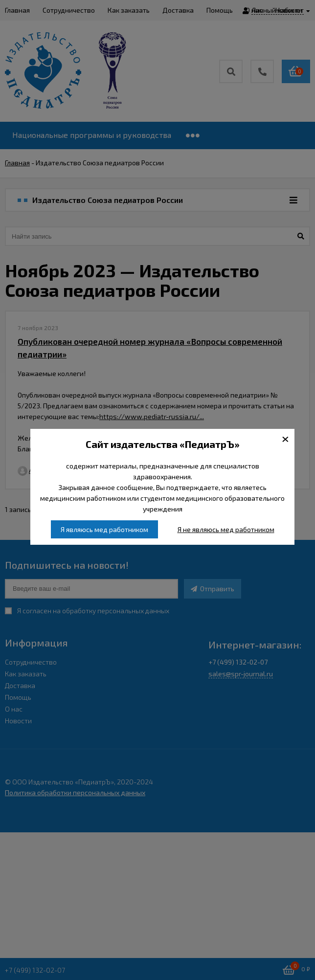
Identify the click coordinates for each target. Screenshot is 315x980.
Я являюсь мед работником (104, 529)
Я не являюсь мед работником (226, 529)
